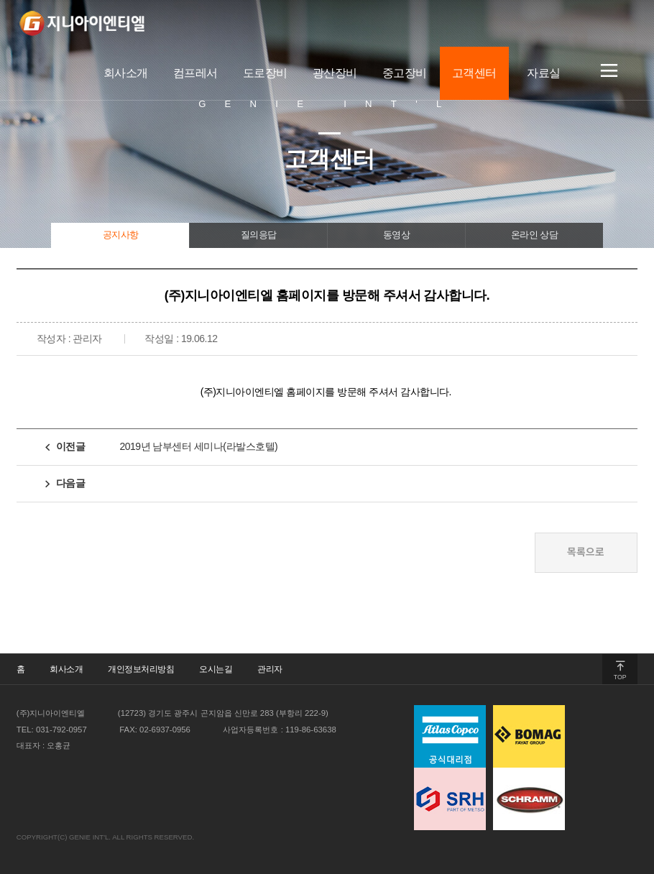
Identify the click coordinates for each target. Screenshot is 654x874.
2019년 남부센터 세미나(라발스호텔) (198, 446)
